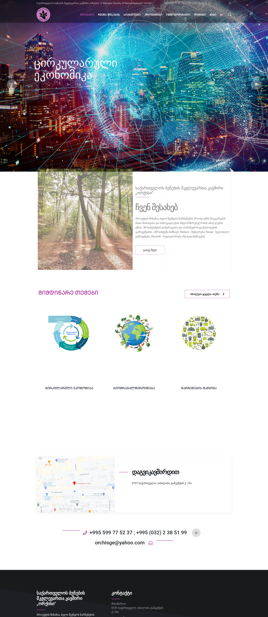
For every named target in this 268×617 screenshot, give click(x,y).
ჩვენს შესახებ (109, 14)
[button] (12, 84)
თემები (200, 14)
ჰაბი (212, 14)
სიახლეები (132, 14)
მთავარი (87, 14)
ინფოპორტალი (178, 14)
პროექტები (153, 14)
